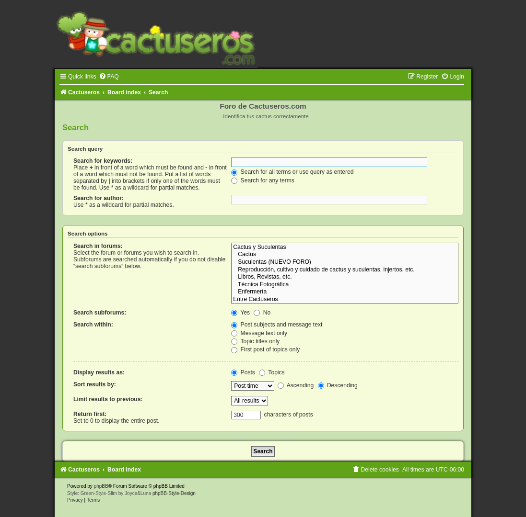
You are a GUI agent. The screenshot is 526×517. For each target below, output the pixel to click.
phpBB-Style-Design (174, 493)
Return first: (89, 414)
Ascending (296, 385)
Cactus (344, 254)
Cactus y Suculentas (344, 247)
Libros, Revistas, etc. (344, 277)
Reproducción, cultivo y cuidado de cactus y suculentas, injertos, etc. (344, 270)
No (262, 312)
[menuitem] (109, 76)
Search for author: (98, 198)
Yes (240, 312)
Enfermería (344, 292)
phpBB (101, 486)
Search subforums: (99, 312)
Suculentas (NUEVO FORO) (344, 262)
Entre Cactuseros (344, 299)
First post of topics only (265, 349)
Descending (338, 385)
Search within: (93, 324)
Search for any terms (262, 180)
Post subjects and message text (276, 324)
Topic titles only (255, 341)
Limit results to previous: (107, 399)
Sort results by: (94, 384)
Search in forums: (98, 246)
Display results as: (99, 372)
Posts (243, 372)
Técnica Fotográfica (344, 285)
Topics (271, 372)
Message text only (259, 333)
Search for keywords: (102, 160)
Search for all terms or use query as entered (292, 172)
